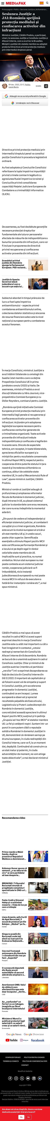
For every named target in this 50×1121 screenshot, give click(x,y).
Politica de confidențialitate (34, 1061)
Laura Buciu (14, 87)
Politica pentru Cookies (34, 1057)
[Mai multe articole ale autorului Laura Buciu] (4, 86)
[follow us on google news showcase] (34, 1034)
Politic (16, 9)
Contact (25, 1065)
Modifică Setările (25, 1071)
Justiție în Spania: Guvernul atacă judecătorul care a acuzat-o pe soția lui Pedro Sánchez (12, 283)
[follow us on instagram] (24, 1040)
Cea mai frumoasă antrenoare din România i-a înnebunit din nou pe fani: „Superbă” (14, 954)
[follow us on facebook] (37, 1040)
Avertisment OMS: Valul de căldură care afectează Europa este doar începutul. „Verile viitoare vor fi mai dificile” (14, 988)
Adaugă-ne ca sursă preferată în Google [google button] (25, 96)
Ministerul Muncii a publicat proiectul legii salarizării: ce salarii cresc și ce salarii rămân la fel (14, 1022)
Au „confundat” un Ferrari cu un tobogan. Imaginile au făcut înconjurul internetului (13, 1005)
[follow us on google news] (13, 1034)
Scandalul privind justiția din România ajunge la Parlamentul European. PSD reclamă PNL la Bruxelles (13, 264)
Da (21, 1117)
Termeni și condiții (11, 1061)
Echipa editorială (13, 1057)
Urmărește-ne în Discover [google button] (25, 103)
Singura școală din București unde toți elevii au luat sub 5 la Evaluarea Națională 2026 (12, 937)
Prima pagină (7, 9)
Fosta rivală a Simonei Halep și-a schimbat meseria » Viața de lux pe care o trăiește (14, 903)
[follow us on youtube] (11, 1040)
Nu (28, 1117)
